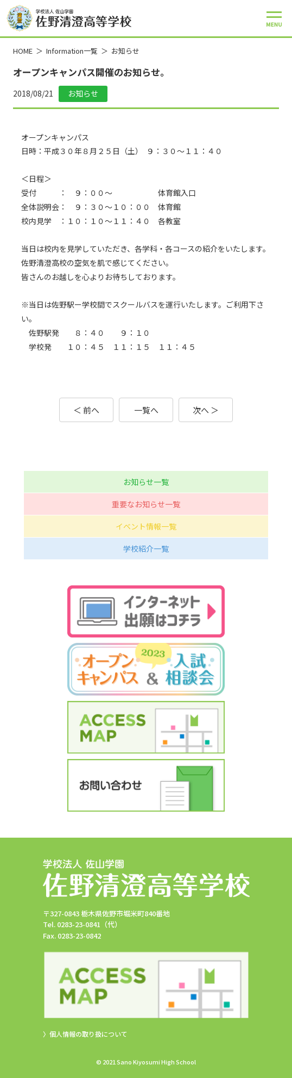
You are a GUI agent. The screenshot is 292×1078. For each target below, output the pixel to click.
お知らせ (125, 50)
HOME (23, 50)
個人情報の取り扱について (88, 1033)
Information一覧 (72, 50)
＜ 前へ (86, 410)
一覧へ (146, 410)
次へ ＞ (206, 410)
